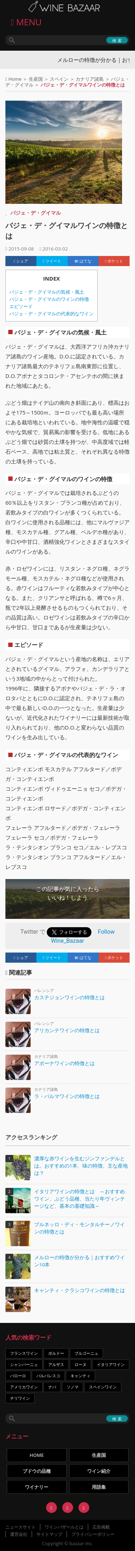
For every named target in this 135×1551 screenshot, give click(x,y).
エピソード (21, 306)
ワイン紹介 (99, 1471)
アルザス (56, 1364)
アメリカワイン (24, 1387)
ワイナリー (36, 1487)
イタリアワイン (111, 1364)
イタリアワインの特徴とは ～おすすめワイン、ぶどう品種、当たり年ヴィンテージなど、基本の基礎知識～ (79, 1198)
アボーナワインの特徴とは (64, 1063)
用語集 (99, 1487)
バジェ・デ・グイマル (35, 212)
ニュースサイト (20, 1527)
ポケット (114, 261)
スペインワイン (103, 1387)
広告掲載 (101, 1527)
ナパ (52, 1387)
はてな (83, 261)
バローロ (18, 1375)
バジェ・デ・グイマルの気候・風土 (46, 292)
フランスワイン (24, 1353)
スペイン (59, 79)
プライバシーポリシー (92, 1534)
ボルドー (56, 1353)
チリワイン (20, 1398)
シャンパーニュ (24, 1364)
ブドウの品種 (37, 1471)
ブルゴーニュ (86, 1353)
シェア (21, 261)
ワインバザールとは (64, 1527)
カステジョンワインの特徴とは (69, 997)
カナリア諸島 (90, 79)
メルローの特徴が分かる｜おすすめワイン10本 (79, 1261)
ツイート (52, 261)
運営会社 (18, 1534)
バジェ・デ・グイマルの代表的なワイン (51, 314)
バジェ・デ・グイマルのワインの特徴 (49, 299)
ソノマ (72, 1387)
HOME (37, 1455)
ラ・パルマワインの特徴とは (67, 1096)
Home (15, 79)
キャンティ (80, 1375)
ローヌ (80, 1364)
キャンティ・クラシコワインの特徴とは (79, 1290)
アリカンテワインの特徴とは (67, 1030)
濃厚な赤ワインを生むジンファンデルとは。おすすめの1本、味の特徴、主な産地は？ (81, 1165)
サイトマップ (49, 1534)
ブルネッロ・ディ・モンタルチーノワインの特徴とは (79, 1228)
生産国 (36, 79)
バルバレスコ (48, 1375)
